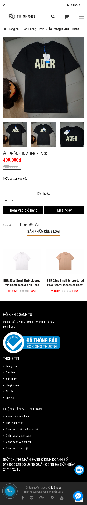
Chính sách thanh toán (18, 435)
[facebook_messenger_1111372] (78, 496)
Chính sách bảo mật (17, 448)
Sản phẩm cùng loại (43, 231)
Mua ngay (64, 210)
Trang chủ (11, 366)
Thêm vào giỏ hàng (23, 210)
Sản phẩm (11, 378)
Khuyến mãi (12, 385)
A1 (5, 200)
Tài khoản (73, 5)
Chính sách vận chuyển (19, 441)
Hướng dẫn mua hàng (18, 416)
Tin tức (10, 391)
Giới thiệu (11, 372)
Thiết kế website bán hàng (38, 491)
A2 (13, 200)
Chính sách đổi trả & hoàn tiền (22, 429)
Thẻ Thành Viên (14, 422)
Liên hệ (10, 397)
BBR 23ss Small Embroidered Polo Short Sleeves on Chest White (21, 285)
